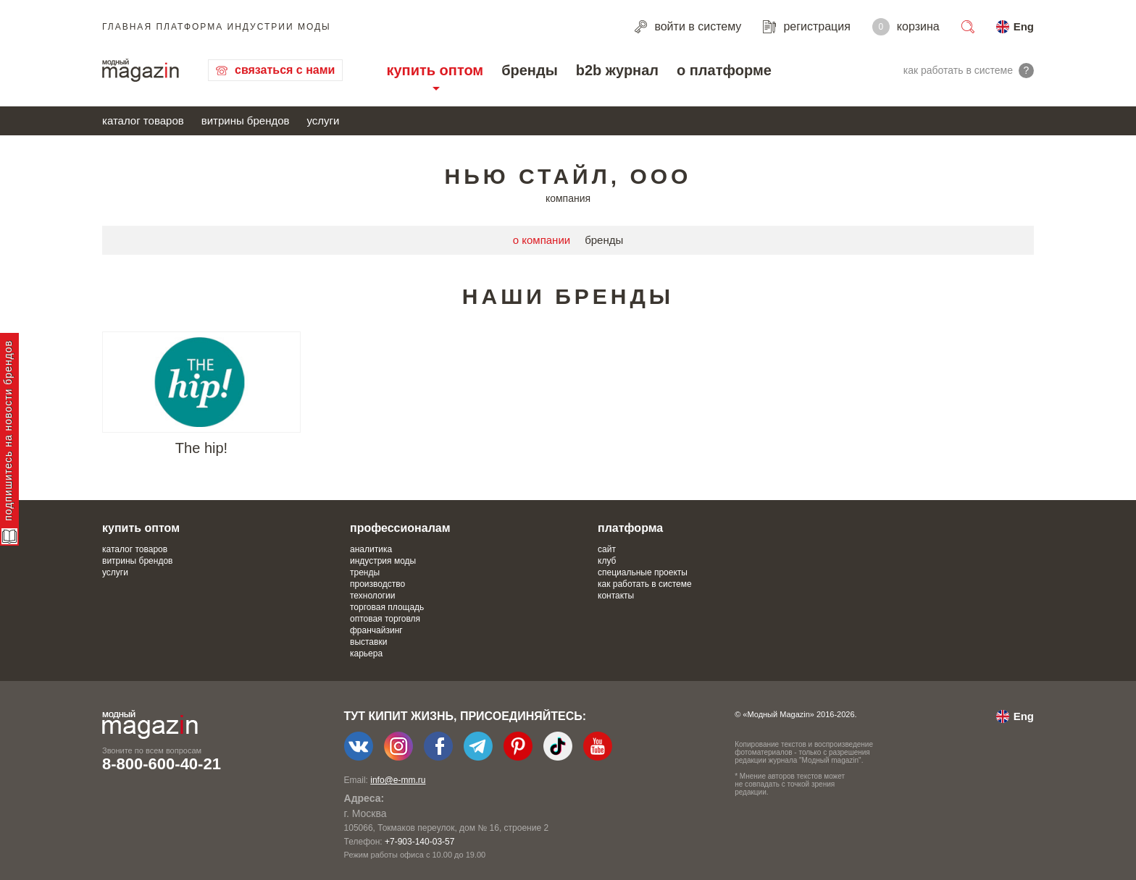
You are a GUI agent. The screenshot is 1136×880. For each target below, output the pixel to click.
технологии (372, 596)
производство (377, 584)
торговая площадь (387, 607)
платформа (630, 528)
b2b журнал (617, 70)
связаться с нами (285, 70)
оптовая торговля (385, 619)
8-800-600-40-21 (161, 764)
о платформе (724, 70)
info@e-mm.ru (397, 780)
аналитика (371, 549)
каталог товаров (143, 120)
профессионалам (400, 528)
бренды (529, 70)
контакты (616, 596)
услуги (323, 120)
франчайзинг (376, 630)
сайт (607, 549)
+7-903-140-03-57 (419, 842)
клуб (607, 561)
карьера (366, 653)
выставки (368, 642)
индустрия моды (383, 561)
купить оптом (434, 70)
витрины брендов (245, 120)
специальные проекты (643, 572)
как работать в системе (645, 584)
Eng (1024, 26)
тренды (365, 572)
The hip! (201, 448)
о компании (541, 240)
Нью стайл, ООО (568, 176)
